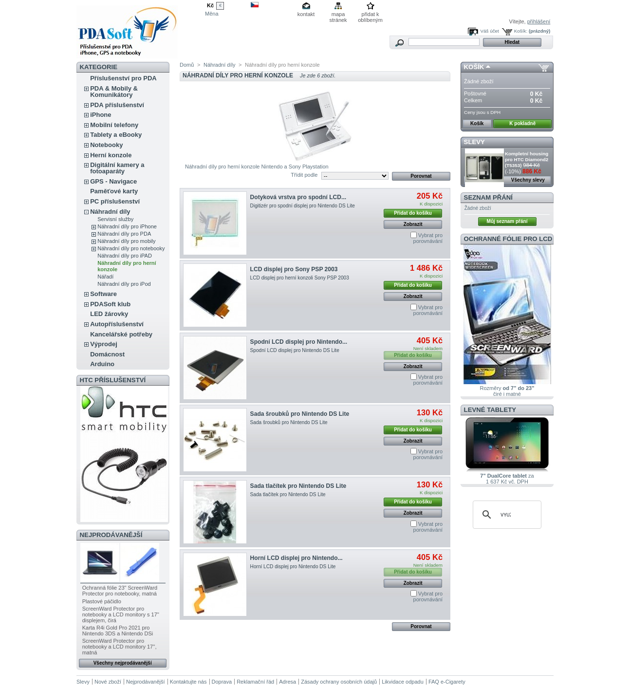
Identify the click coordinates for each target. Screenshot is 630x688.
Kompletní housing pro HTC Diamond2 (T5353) (526, 159)
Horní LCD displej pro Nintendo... (296, 558)
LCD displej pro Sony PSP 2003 (294, 269)
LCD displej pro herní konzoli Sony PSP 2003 (299, 277)
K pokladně (522, 123)
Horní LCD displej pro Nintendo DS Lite (293, 566)
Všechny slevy (528, 180)
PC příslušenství (115, 201)
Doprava (222, 682)
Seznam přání (488, 197)
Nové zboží (107, 682)
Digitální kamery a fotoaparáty (117, 168)
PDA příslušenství (117, 105)
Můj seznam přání (507, 221)
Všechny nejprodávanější (122, 663)
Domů (187, 65)
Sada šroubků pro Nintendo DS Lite (300, 413)
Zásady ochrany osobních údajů (339, 682)
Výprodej (103, 344)
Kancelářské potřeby (121, 334)
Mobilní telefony (114, 125)
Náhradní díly (110, 211)
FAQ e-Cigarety (446, 682)
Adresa (287, 682)
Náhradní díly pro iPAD (124, 256)
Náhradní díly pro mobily (126, 241)
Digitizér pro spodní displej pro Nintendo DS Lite (302, 205)
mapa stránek (338, 15)
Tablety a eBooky (116, 134)
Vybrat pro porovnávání (428, 238)
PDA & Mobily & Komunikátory (114, 91)
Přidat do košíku (413, 213)
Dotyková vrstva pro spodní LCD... (298, 197)
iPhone (100, 114)
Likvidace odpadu (403, 682)
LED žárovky (109, 313)
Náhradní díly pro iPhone (127, 226)
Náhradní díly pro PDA (124, 234)
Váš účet (489, 31)
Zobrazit (413, 224)
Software (103, 294)
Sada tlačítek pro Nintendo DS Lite (298, 486)
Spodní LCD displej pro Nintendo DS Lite (294, 350)
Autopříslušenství (117, 324)
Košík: (520, 31)
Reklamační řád (255, 682)
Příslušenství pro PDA (123, 78)
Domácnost (107, 354)
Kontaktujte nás (188, 682)
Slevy (474, 142)
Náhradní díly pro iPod (123, 284)
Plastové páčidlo (101, 601)
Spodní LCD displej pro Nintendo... (299, 341)
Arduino (102, 364)
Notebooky (106, 145)
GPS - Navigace (113, 181)
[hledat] (505, 515)
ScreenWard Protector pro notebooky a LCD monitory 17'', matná (119, 646)
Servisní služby (115, 219)
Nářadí (105, 276)
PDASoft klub (110, 304)
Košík (474, 67)
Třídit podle (304, 175)
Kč (210, 5)
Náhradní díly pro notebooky (131, 248)
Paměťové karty (114, 191)
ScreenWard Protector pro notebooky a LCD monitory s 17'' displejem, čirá (120, 614)
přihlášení (539, 21)
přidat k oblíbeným (370, 15)
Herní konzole (110, 155)
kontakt (306, 14)
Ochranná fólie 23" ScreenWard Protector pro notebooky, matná (120, 590)
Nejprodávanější (111, 535)
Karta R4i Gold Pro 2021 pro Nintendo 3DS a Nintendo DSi (117, 630)
